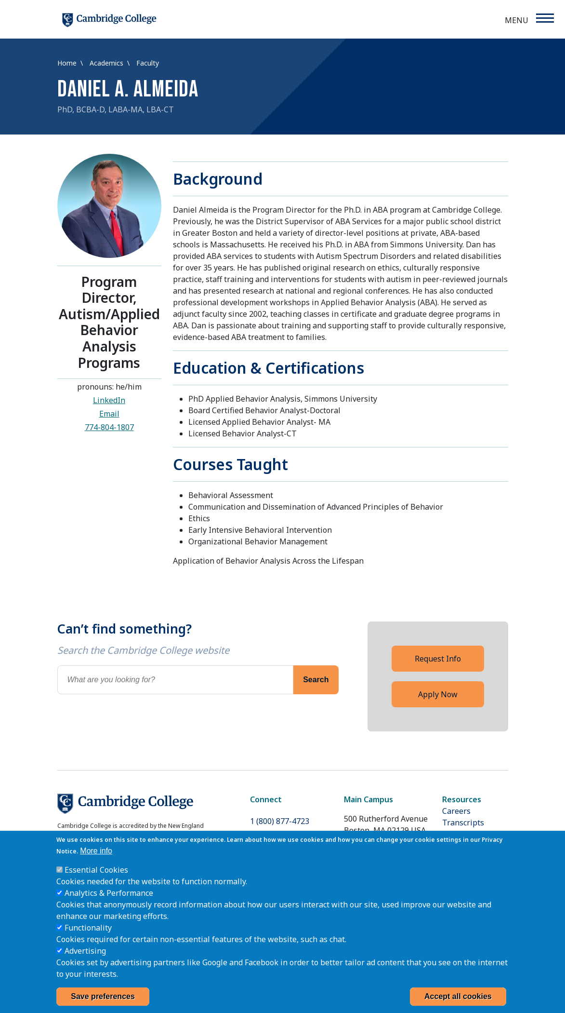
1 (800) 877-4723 (279, 821)
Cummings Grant (472, 834)
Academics (107, 63)
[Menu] (544, 18)
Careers (456, 811)
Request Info (438, 658)
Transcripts (463, 822)
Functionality (88, 939)
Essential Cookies (96, 881)
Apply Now (438, 694)
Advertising (85, 962)
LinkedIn (109, 400)
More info (96, 862)
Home (68, 63)
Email (109, 413)
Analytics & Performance (109, 904)
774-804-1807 (109, 427)
